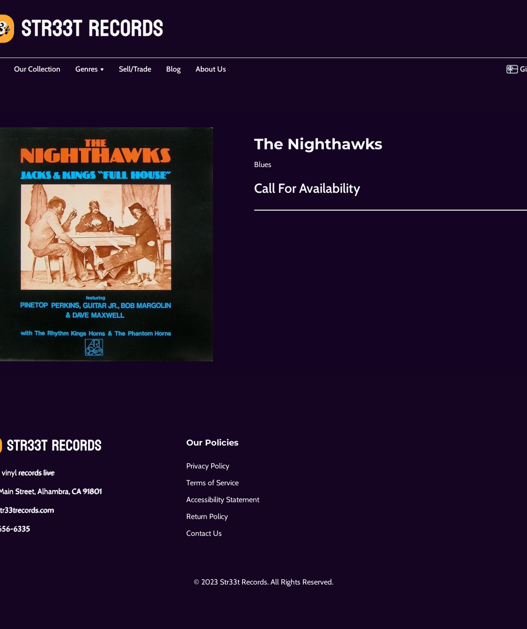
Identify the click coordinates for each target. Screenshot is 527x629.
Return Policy (207, 516)
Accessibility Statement (222, 499)
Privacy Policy (207, 465)
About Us (211, 69)
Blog (173, 69)
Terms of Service (212, 482)
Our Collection (37, 69)
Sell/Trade (135, 69)
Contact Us (204, 533)
